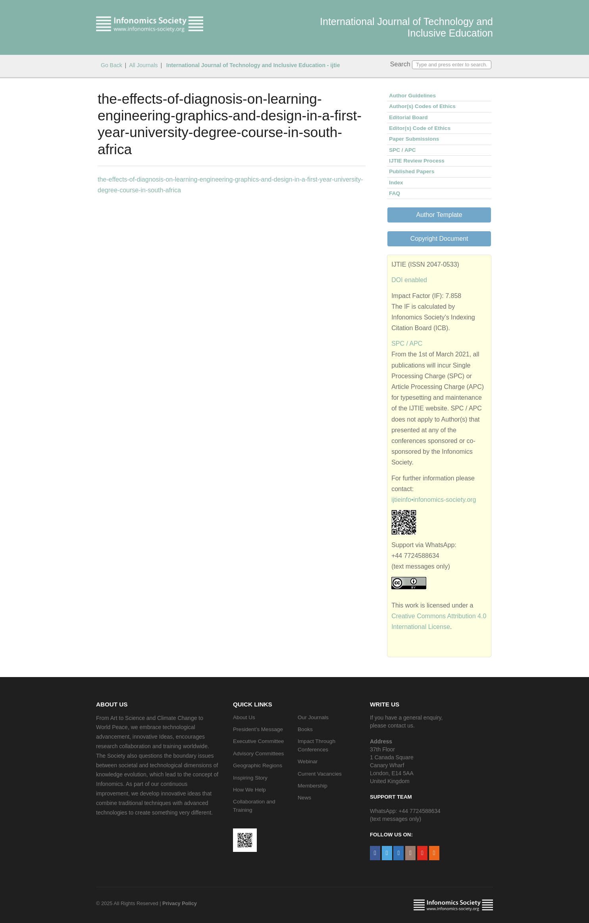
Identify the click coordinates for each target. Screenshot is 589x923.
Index (396, 183)
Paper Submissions (414, 139)
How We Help (249, 790)
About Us (244, 717)
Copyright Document (439, 238)
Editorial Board (408, 117)
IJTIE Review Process (417, 161)
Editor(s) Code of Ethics (419, 128)
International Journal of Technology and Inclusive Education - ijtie (252, 65)
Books (305, 729)
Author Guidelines (412, 96)
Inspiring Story (250, 778)
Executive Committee (258, 741)
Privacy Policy (179, 903)
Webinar (308, 761)
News (304, 798)
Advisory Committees (258, 754)
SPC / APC (402, 150)
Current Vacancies (320, 774)
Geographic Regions (257, 765)
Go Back (111, 65)
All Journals (143, 65)
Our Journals (313, 717)
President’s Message (258, 729)
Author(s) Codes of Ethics (422, 106)
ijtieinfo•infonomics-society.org (433, 499)
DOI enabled (409, 280)
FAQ (394, 193)
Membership (312, 786)
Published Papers (411, 171)
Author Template (439, 214)
